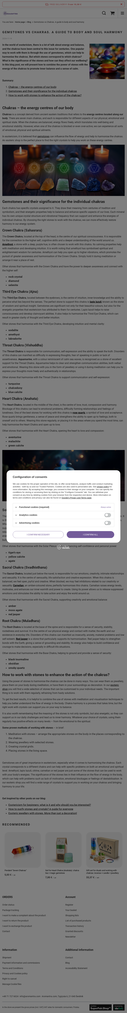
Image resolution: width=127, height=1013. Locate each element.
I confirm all (90, 534)
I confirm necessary (38, 534)
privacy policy (103, 486)
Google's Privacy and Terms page (76, 498)
